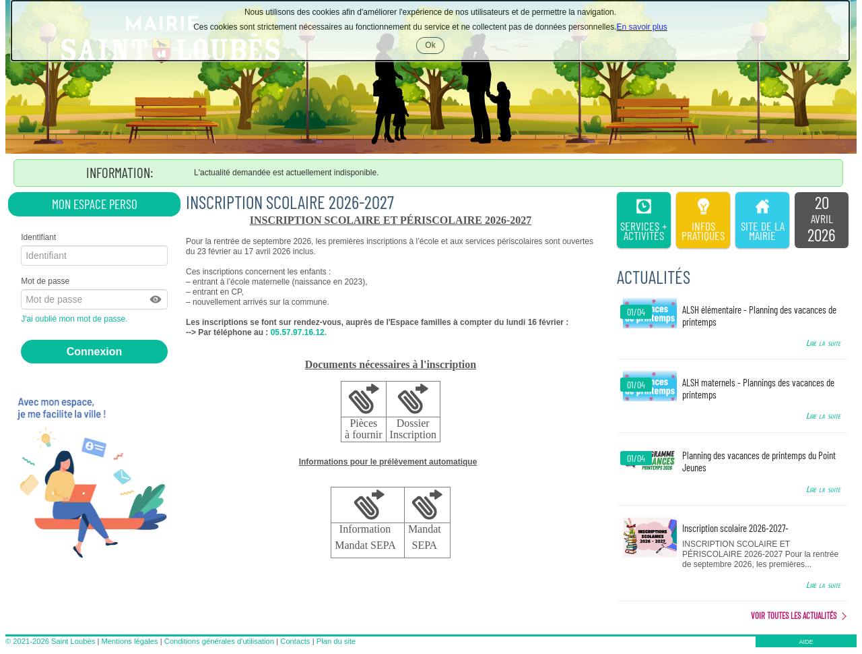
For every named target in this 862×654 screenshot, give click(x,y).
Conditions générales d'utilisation (219, 641)
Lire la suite (823, 343)
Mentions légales (130, 641)
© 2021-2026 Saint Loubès (50, 641)
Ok (434, 47)
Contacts (295, 641)
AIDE (806, 641)
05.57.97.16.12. (297, 332)
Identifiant (38, 237)
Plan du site (336, 641)
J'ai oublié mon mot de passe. (75, 319)
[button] (156, 299)
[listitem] (822, 220)
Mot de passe (45, 281)
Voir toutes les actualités (793, 615)
